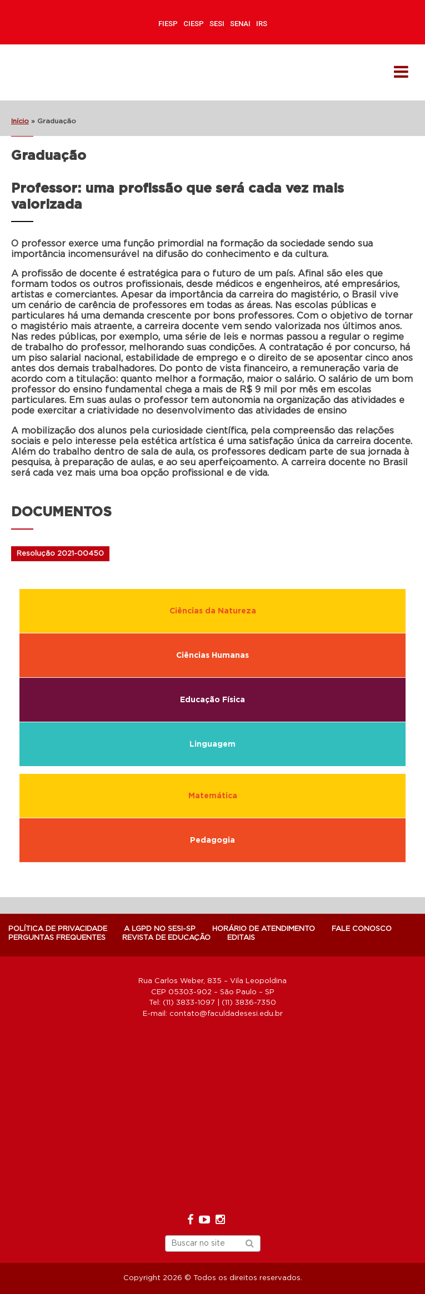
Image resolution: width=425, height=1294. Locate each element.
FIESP (168, 23)
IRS (261, 23)
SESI (216, 23)
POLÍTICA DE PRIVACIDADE (57, 929)
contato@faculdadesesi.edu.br (226, 1014)
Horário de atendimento (263, 929)
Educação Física (212, 700)
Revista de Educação (166, 937)
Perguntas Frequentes (57, 937)
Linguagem (212, 744)
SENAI (240, 23)
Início (20, 121)
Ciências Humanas (212, 655)
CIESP (193, 23)
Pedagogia (212, 840)
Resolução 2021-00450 (60, 553)
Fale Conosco (362, 929)
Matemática (212, 796)
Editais (241, 937)
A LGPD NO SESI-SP (160, 929)
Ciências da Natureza (212, 611)
